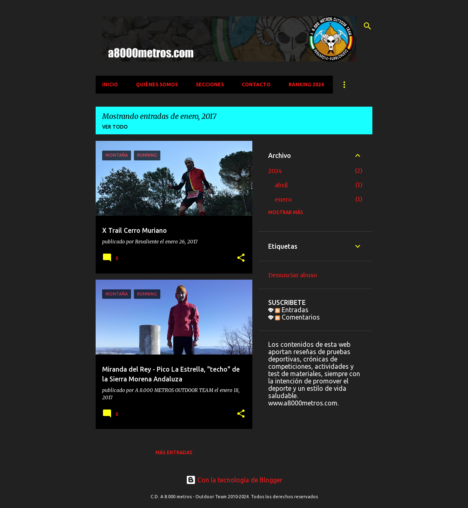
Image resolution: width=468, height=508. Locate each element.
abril (281, 185)
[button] (241, 258)
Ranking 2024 (306, 84)
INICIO (110, 84)
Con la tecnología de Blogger (234, 480)
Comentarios (297, 317)
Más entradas (173, 452)
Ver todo (115, 126)
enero (283, 199)
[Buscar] (367, 26)
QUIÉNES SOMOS (157, 84)
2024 (275, 171)
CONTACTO (256, 84)
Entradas (291, 309)
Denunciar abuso (292, 275)
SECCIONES (210, 84)
